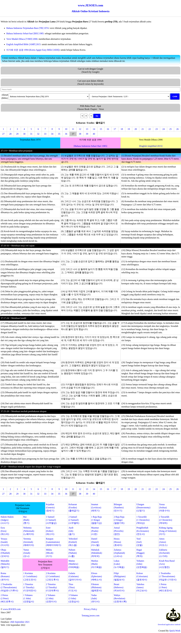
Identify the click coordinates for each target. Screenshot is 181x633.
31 (31, 134)
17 (115, 129)
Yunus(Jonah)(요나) (26, 553)
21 (143, 129)
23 (156, 129)
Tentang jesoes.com (90, 615)
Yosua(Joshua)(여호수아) (164, 507)
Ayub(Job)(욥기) (72, 531)
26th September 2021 (20, 622)
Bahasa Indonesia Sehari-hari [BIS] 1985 (25, 33)
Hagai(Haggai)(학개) (140, 553)
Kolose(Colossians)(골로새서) (142, 576)
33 (45, 134)
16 (108, 129)
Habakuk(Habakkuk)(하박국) (96, 553)
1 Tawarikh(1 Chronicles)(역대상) (142, 520)
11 (73, 129)
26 (177, 129)
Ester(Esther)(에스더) (50, 531)
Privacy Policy (90, 609)
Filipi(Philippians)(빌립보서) (120, 576)
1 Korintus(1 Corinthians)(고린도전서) (30, 576)
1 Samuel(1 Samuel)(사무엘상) (51, 520)
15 (101, 129)
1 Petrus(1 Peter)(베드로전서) (165, 587)
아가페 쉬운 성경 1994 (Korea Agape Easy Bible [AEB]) (32, 50)
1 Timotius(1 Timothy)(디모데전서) (29, 587)
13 (87, 129)
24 (163, 129)
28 (10, 134)
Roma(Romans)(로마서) (5, 576)
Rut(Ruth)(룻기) (26, 520)
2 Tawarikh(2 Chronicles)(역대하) (165, 520)
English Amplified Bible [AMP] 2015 (23, 44)
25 (170, 129)
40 (94, 134)
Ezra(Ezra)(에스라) (5, 531)
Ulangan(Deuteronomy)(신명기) (143, 507)
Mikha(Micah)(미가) (49, 553)
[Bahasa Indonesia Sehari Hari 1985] (90, 146)
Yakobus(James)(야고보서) (141, 587)
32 (38, 134)
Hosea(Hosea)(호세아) (118, 542)
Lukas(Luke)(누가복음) (119, 564)
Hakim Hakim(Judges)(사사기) (7, 520)
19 (129, 129)
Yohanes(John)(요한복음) (141, 564)
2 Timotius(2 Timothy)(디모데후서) (52, 587)
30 (24, 134)
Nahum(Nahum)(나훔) (73, 553)
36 (66, 134)
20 (135, 129)
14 (94, 129)
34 (52, 134)
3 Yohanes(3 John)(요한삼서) (74, 598)
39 (87, 134)
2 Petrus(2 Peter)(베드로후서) (7, 598)
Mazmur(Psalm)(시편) (95, 531)
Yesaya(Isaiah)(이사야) (5, 542)
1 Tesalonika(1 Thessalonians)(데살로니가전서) (167, 576)
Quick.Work (174, 630)
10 (66, 129)
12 (80, 129)
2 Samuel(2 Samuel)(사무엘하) (74, 520)
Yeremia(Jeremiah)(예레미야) (28, 542)
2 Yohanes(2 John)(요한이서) (51, 598)
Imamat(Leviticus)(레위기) (96, 507)
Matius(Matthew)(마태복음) (74, 564)
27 (3, 134)
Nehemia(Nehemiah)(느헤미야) (28, 531)
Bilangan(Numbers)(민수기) (119, 507)
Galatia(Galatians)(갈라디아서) (75, 576)
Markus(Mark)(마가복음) (96, 564)
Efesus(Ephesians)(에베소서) (96, 576)
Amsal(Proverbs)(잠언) (118, 531)
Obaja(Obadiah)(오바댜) (5, 553)
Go (97, 116)
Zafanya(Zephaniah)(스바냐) (119, 553)
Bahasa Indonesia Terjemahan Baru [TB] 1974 (27, 28)
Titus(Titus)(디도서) (73, 587)
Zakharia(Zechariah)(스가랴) (164, 553)
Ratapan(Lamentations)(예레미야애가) (53, 542)
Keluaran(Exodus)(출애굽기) (74, 507)
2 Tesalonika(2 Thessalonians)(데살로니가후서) (9, 587)
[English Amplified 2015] (150, 146)
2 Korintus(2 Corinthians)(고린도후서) (53, 576)
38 (80, 134)
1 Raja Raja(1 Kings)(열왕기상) (96, 520)
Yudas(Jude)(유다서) (95, 598)
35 (59, 134)
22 (149, 129)
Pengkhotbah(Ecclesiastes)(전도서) (142, 531)
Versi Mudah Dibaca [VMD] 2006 (21, 39)
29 (17, 134)
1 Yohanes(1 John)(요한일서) (28, 598)
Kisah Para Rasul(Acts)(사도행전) (167, 564)
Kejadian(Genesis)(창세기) (50, 507)
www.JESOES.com (12, 609)
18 (122, 129)
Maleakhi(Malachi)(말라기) (5, 564)
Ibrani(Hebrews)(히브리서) (119, 587)
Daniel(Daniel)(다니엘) (95, 542)
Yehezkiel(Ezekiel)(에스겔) (73, 542)
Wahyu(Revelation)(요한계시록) (120, 598)
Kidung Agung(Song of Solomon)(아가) (167, 531)
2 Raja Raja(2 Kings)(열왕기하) (119, 520)
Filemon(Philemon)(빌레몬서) (96, 587)
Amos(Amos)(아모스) (163, 542)
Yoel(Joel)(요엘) (139, 542)
